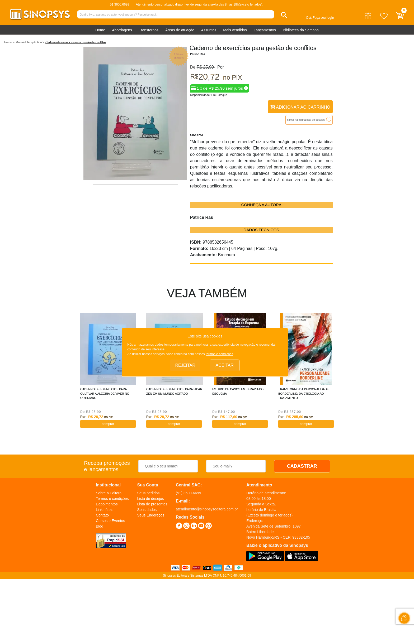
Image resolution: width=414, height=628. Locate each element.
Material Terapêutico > (30, 42)
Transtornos (148, 30)
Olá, (309, 18)
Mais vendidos (235, 30)
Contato (102, 515)
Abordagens (122, 30)
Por (219, 67)
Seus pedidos (148, 493)
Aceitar (225, 365)
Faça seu (323, 18)
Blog (99, 526)
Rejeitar (185, 365)
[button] (284, 15)
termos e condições (219, 354)
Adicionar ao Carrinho (300, 107)
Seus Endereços (150, 515)
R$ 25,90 (206, 67)
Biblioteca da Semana (301, 30)
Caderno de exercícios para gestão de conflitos (75, 42)
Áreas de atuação (179, 30)
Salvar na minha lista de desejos (306, 119)
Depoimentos (107, 504)
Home (100, 30)
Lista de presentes (152, 504)
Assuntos (209, 30)
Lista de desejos (150, 498)
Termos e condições (112, 498)
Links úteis (104, 510)
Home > (9, 42)
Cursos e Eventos (110, 521)
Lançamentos (265, 30)
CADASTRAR (302, 466)
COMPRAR (108, 424)
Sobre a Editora (108, 493)
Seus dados (147, 510)
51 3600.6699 (119, 4)
